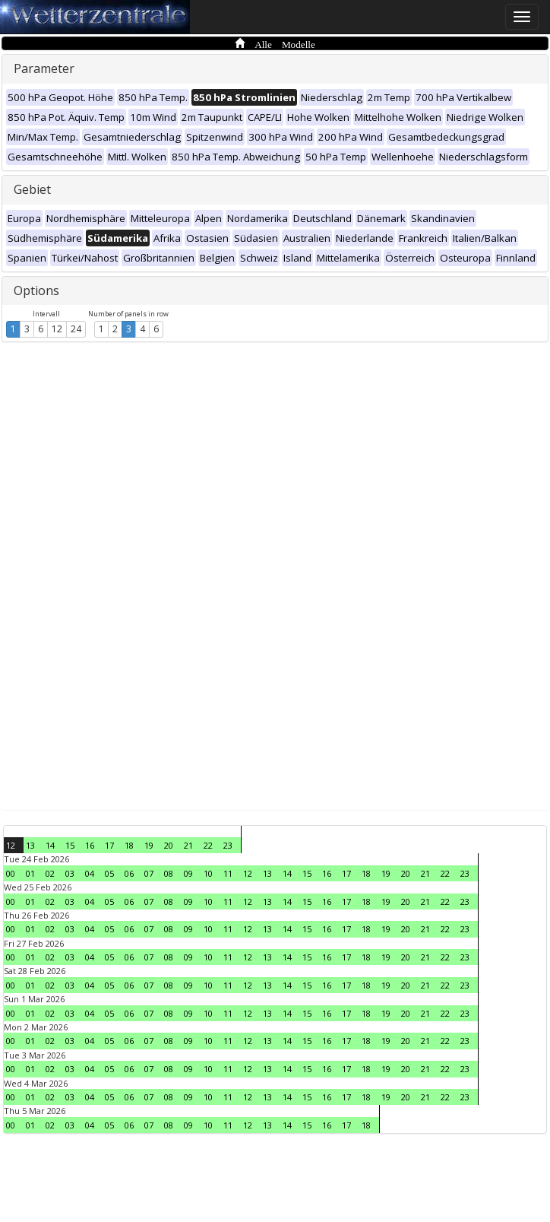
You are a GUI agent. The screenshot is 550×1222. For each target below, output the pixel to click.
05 (109, 873)
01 (30, 873)
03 (69, 873)
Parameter (44, 68)
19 (148, 845)
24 (76, 328)
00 (10, 873)
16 (89, 845)
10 (208, 873)
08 (168, 873)
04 (89, 873)
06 (129, 873)
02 (50, 873)
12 (57, 328)
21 (188, 845)
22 (208, 845)
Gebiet (32, 189)
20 (168, 845)
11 (227, 873)
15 (69, 845)
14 (50, 845)
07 (148, 873)
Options (36, 290)
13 (30, 845)
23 (227, 845)
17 (109, 845)
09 (188, 873)
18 (129, 845)
